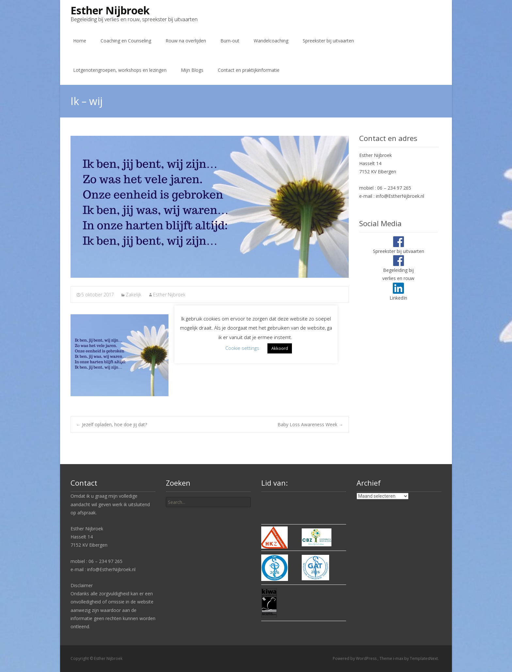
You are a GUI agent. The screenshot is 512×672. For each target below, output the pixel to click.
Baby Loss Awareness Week (310, 424)
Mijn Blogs (192, 70)
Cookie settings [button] (242, 348)
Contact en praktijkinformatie (249, 70)
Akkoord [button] (279, 348)
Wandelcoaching (271, 41)
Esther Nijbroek (169, 294)
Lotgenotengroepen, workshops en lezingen (120, 70)
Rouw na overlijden (186, 41)
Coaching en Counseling (126, 41)
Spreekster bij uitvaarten (328, 41)
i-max (398, 658)
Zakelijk (133, 294)
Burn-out (229, 41)
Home (79, 41)
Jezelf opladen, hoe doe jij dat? (111, 424)
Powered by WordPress (355, 658)
